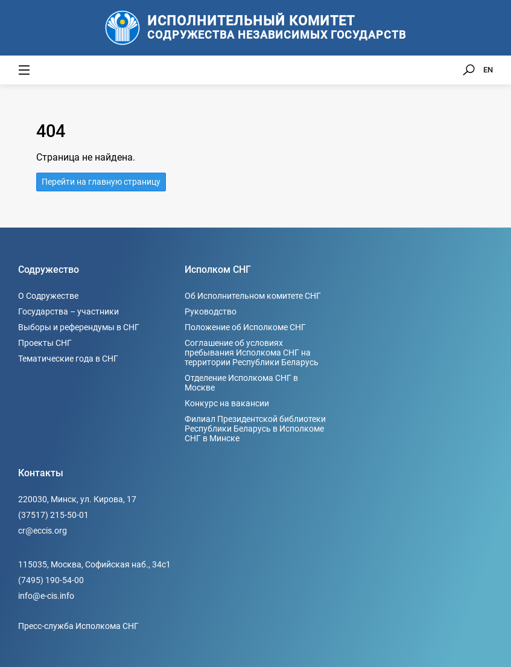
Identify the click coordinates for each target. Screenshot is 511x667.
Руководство (210, 311)
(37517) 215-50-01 (53, 515)
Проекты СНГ (45, 343)
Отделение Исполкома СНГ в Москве (241, 382)
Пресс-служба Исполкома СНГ (78, 626)
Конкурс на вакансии (227, 403)
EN (488, 69)
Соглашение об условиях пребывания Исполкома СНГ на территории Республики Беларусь (252, 352)
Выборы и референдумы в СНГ (78, 327)
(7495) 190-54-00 (51, 580)
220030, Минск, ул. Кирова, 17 (77, 499)
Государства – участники (68, 311)
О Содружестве (48, 296)
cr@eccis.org (42, 530)
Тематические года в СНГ (68, 358)
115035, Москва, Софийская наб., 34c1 (94, 564)
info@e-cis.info (46, 596)
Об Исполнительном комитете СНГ (253, 296)
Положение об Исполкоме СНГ (245, 327)
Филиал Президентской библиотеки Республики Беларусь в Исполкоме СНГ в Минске (255, 428)
